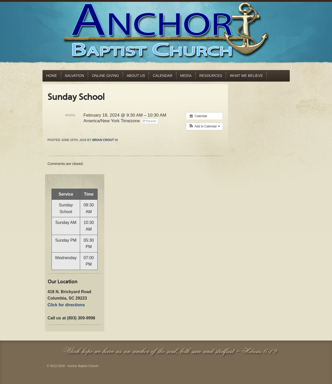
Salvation (74, 76)
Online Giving (105, 76)
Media (186, 76)
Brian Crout (103, 140)
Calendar (162, 76)
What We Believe (246, 76)
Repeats (150, 121)
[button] (204, 126)
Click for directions (66, 305)
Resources (210, 76)
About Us (136, 76)
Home (51, 76)
